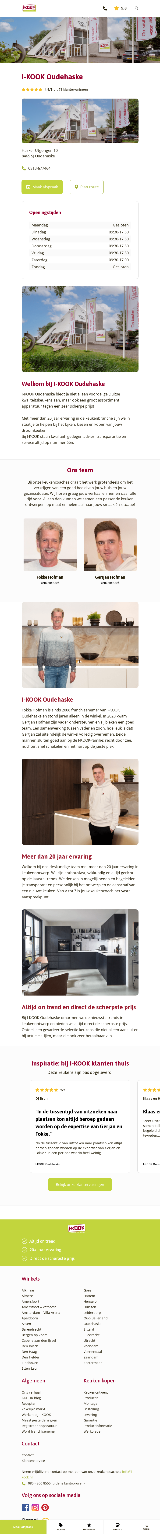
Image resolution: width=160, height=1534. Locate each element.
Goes (87, 1290)
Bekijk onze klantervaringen (80, 1184)
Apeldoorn (30, 1318)
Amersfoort (30, 1301)
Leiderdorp (92, 1312)
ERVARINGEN (89, 1527)
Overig (146, 1527)
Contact (28, 1455)
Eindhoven (30, 1363)
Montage (90, 1403)
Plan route (87, 186)
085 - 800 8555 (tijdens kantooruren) (56, 1483)
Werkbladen (93, 1431)
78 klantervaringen (73, 89)
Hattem (89, 1296)
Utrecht (89, 1340)
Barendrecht (31, 1329)
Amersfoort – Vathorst (39, 1307)
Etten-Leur (30, 1368)
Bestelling (91, 1409)
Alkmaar (28, 1290)
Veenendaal (93, 1351)
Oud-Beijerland (96, 1318)
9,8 (120, 8)
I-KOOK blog (31, 1398)
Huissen (90, 1307)
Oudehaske (92, 1323)
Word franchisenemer (39, 1431)
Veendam (91, 1346)
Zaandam (91, 1357)
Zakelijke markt (33, 1409)
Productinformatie (98, 1426)
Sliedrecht (92, 1335)
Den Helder (30, 1357)
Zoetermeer (93, 1363)
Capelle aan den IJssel (39, 1340)
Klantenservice (33, 1460)
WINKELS (117, 1527)
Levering (90, 1414)
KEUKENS (61, 1527)
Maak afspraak (23, 1527)
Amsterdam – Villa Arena (41, 1312)
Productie (91, 1398)
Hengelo (90, 1301)
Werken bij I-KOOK (36, 1414)
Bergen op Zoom (34, 1335)
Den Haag (29, 1351)
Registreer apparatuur (39, 1426)
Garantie (90, 1420)
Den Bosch (30, 1346)
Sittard (89, 1329)
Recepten (29, 1403)
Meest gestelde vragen (39, 1420)
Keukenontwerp (96, 1392)
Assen (26, 1323)
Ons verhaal (31, 1392)
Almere (27, 1296)
